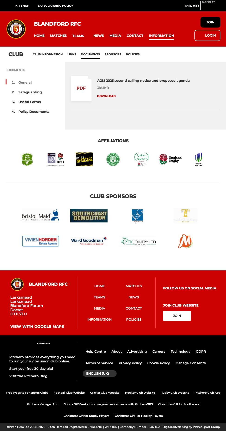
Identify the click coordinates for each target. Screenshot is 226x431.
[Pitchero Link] (211, 7)
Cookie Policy (158, 363)
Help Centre (95, 351)
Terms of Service (99, 363)
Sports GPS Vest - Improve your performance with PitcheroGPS (108, 404)
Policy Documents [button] (33, 112)
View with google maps (37, 326)
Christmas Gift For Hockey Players (139, 416)
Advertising (137, 351)
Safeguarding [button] (30, 92)
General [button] (25, 82)
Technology (180, 351)
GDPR (201, 351)
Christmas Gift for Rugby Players (86, 416)
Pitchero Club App (207, 392)
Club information (48, 54)
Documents (90, 54)
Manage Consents (190, 363)
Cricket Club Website (104, 392)
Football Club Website (69, 392)
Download (106, 96)
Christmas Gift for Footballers (178, 404)
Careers (158, 351)
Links (71, 54)
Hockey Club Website (140, 392)
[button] (39, 35)
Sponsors (113, 54)
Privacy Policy (130, 363)
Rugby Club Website (174, 392)
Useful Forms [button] (29, 102)
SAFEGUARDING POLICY (55, 5)
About (116, 351)
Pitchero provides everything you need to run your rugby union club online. (42, 359)
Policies (133, 54)
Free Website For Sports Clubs (27, 392)
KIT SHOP (22, 5)
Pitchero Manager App (42, 404)
